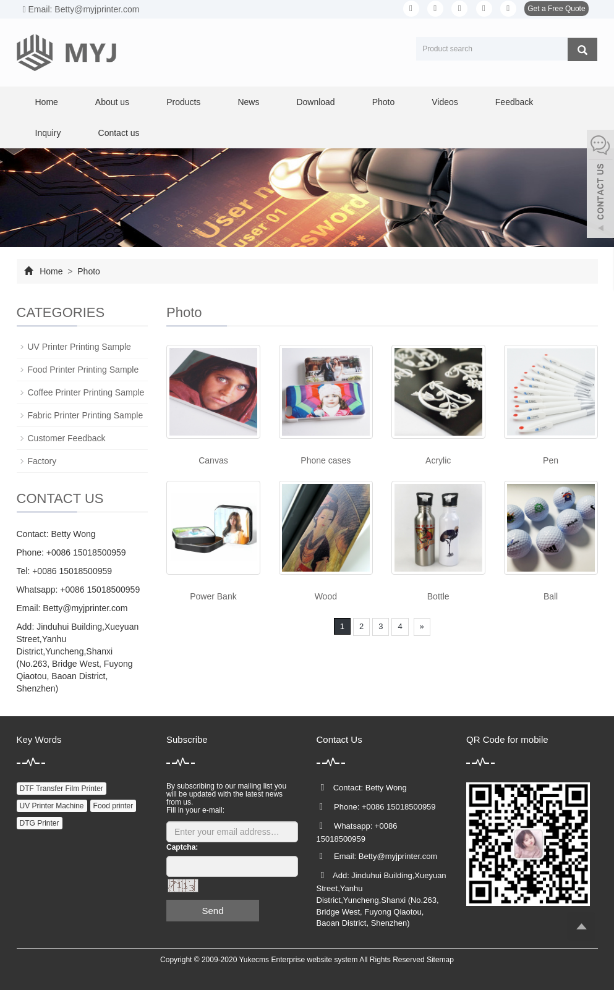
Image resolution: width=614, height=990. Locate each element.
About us (112, 102)
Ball (551, 596)
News (248, 102)
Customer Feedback (67, 438)
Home (46, 102)
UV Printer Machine (52, 806)
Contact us (119, 133)
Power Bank (213, 596)
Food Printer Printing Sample (83, 369)
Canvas (213, 460)
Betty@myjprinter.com (85, 608)
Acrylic (438, 460)
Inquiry (48, 133)
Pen (550, 460)
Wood (326, 596)
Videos (445, 102)
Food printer (113, 806)
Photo (383, 102)
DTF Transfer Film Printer (61, 788)
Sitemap (440, 959)
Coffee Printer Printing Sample (86, 392)
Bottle (438, 596)
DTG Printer (39, 823)
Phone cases (326, 460)
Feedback (514, 102)
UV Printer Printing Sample (79, 347)
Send (212, 910)
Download (315, 102)
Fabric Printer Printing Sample (85, 415)
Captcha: (182, 847)
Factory (42, 461)
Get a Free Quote (556, 8)
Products (183, 102)
